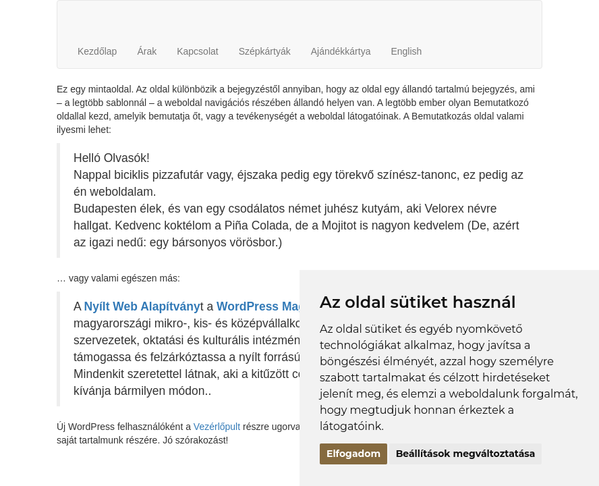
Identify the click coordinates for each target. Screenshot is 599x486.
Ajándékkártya (341, 51)
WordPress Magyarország (289, 306)
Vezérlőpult (217, 426)
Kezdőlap (97, 51)
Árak (146, 51)
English (406, 51)
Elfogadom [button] (353, 454)
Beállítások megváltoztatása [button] (466, 454)
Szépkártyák (265, 51)
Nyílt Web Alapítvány (142, 306)
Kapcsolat (197, 51)
